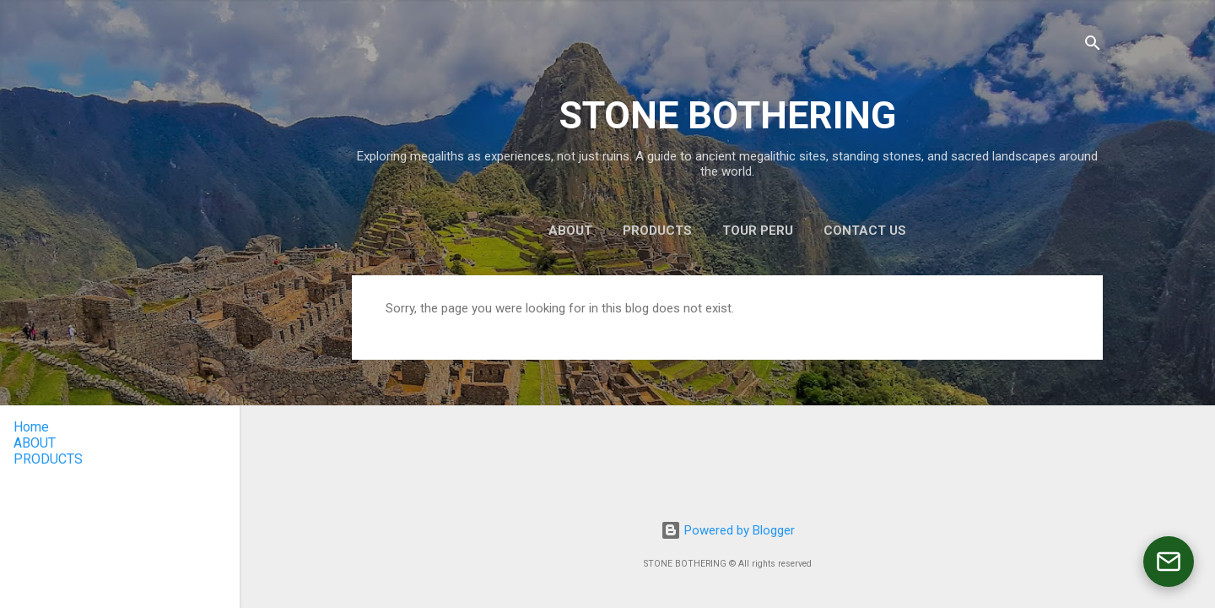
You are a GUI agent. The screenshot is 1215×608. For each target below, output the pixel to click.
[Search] (1093, 46)
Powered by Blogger (728, 530)
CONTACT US (865, 230)
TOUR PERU (757, 230)
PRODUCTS (657, 230)
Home (31, 427)
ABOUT (570, 230)
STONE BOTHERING (727, 115)
